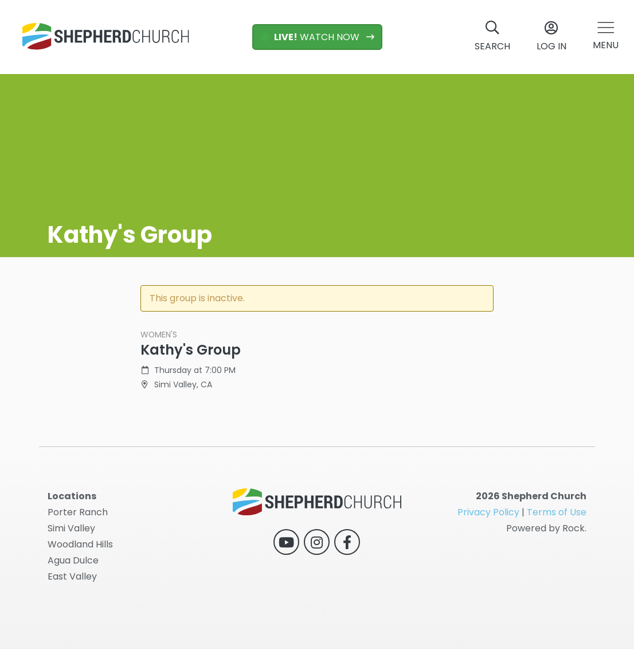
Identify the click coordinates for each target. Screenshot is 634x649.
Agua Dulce (73, 560)
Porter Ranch (78, 512)
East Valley (72, 576)
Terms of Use (556, 512)
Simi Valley (71, 528)
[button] (605, 37)
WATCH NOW (311, 37)
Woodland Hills (80, 544)
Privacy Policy (488, 512)
